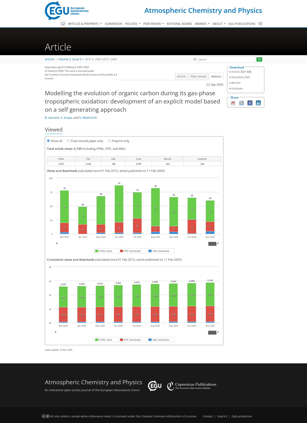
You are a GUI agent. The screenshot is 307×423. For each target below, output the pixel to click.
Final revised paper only (85, 141)
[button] (195, 59)
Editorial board (179, 24)
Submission (113, 24)
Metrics (216, 76)
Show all (54, 141)
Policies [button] (131, 24)
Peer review (198, 76)
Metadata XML (240, 77)
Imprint (222, 416)
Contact (208, 416)
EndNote (237, 88)
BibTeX (235, 83)
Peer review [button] (152, 24)
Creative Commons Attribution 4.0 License (168, 416)
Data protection (242, 416)
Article (181, 76)
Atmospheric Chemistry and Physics (203, 10)
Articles (50, 59)
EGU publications (241, 24)
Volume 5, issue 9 (70, 59)
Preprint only (118, 141)
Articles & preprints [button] (83, 24)
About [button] (218, 24)
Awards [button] (201, 24)
